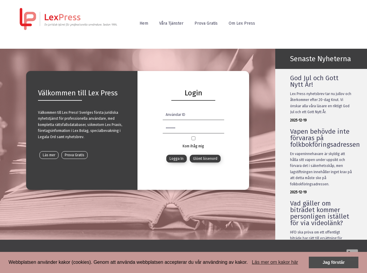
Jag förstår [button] (333, 262)
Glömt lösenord (205, 159)
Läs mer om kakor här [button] (275, 262)
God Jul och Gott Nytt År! (314, 81)
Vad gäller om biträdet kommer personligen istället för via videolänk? (319, 213)
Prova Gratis (206, 23)
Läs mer (49, 155)
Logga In (177, 159)
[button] (250, 263)
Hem (144, 23)
